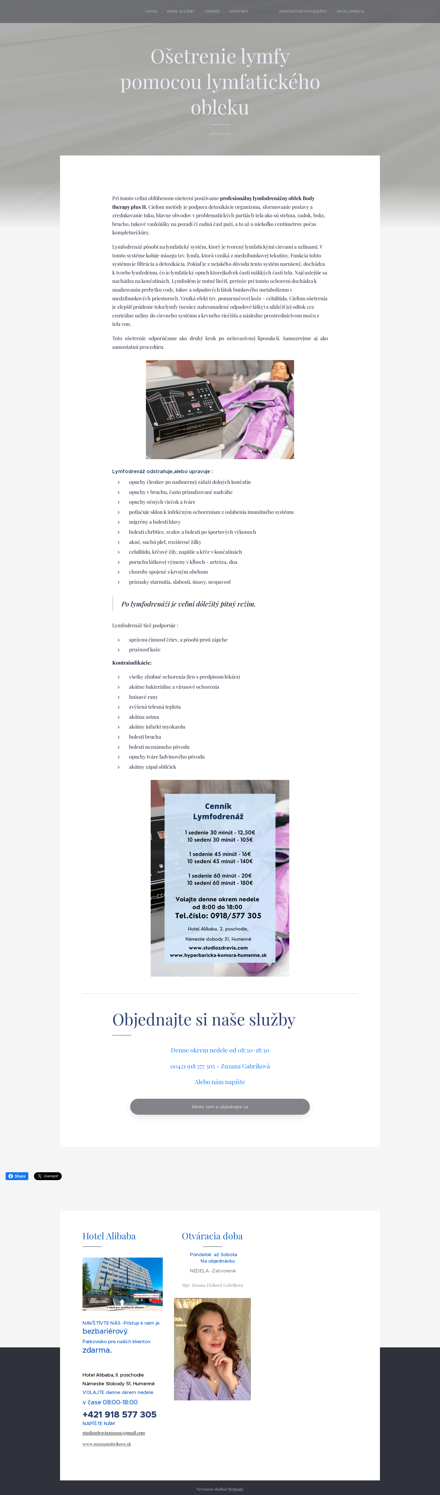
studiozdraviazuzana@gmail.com (113, 1433)
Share (17, 1176)
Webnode (236, 1489)
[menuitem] (170, 11)
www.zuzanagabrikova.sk (106, 1444)
